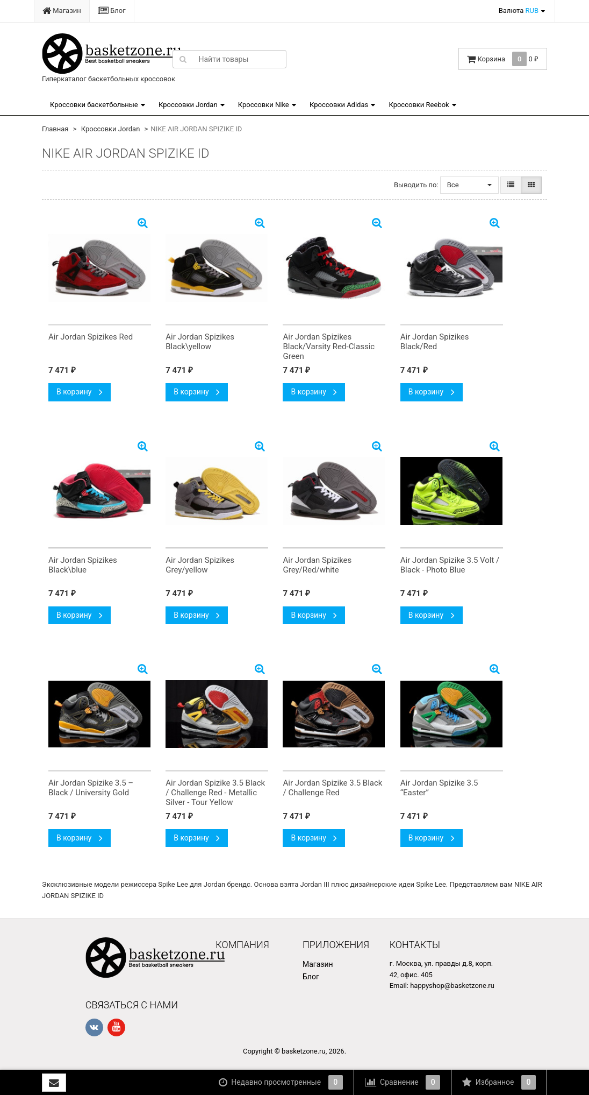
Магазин (61, 10)
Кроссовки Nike (263, 105)
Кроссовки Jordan (188, 105)
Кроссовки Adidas (339, 105)
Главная (55, 129)
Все (469, 185)
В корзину (79, 391)
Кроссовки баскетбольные (94, 105)
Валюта (518, 10)
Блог (112, 10)
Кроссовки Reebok (419, 105)
